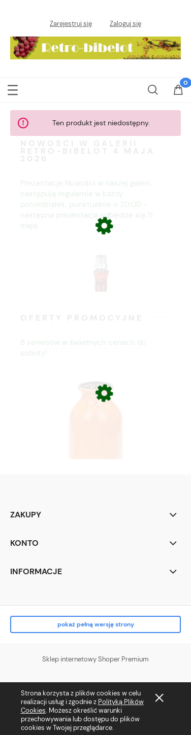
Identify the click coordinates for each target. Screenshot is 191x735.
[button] (12, 89)
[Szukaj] (153, 88)
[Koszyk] (178, 96)
